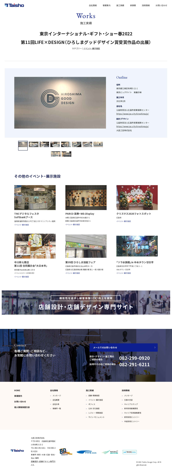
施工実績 (120, 5)
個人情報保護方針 (22, 407)
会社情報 (93, 5)
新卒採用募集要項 (131, 408)
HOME (17, 390)
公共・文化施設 (93, 408)
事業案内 (106, 5)
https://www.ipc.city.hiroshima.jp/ (132, 113)
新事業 (133, 5)
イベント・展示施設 (91, 48)
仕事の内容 (128, 400)
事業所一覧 (57, 408)
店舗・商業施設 (93, 395)
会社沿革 (56, 404)
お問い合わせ (161, 5)
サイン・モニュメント (96, 417)
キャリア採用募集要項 (132, 413)
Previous (9, 107)
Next (163, 107)
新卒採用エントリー (131, 417)
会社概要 (56, 400)
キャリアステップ (131, 404)
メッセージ (57, 395)
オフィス (91, 404)
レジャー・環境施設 (95, 413)
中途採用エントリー (131, 421)
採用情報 (146, 5)
